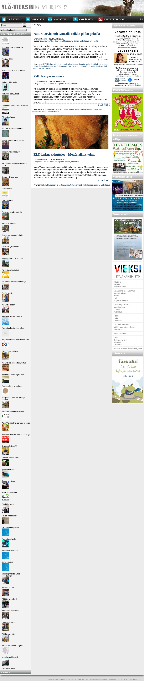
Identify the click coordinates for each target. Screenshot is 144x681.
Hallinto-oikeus (53, 64)
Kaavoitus (58, 41)
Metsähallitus (96, 64)
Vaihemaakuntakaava (50, 111)
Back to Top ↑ (136, 679)
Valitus (48, 68)
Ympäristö (94, 41)
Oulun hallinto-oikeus (47, 66)
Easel (114, 679)
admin (44, 39)
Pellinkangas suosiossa (49, 76)
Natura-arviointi (86, 109)
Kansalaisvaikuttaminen (69, 64)
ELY (44, 64)
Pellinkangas (62, 66)
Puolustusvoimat (74, 66)
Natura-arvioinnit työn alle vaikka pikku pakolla (67, 34)
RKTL (105, 66)
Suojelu (35, 68)
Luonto (82, 64)
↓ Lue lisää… (104, 59)
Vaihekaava (84, 41)
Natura (76, 41)
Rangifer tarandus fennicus (91, 66)
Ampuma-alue (48, 41)
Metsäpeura (68, 41)
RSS (141, 19)
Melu (87, 64)
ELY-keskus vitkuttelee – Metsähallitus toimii (64, 154)
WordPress (104, 679)
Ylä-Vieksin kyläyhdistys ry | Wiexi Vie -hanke (73, 679)
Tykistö (41, 68)
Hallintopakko (52, 185)
